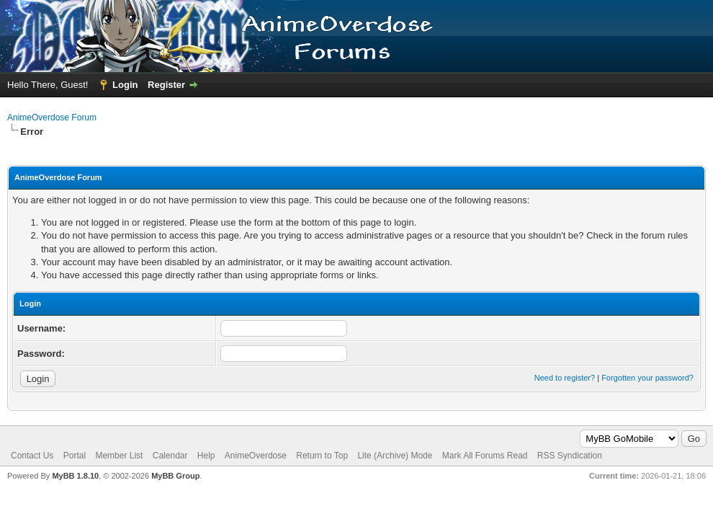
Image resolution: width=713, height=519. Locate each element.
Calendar (170, 456)
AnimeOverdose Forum (52, 117)
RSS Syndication (569, 456)
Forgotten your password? (647, 377)
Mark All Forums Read (485, 456)
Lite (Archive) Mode (394, 456)
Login (125, 84)
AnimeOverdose (256, 456)
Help (206, 456)
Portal (74, 456)
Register (166, 84)
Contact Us (32, 456)
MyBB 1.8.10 (75, 475)
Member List (119, 456)
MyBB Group (175, 475)
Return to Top (322, 456)
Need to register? (564, 377)
